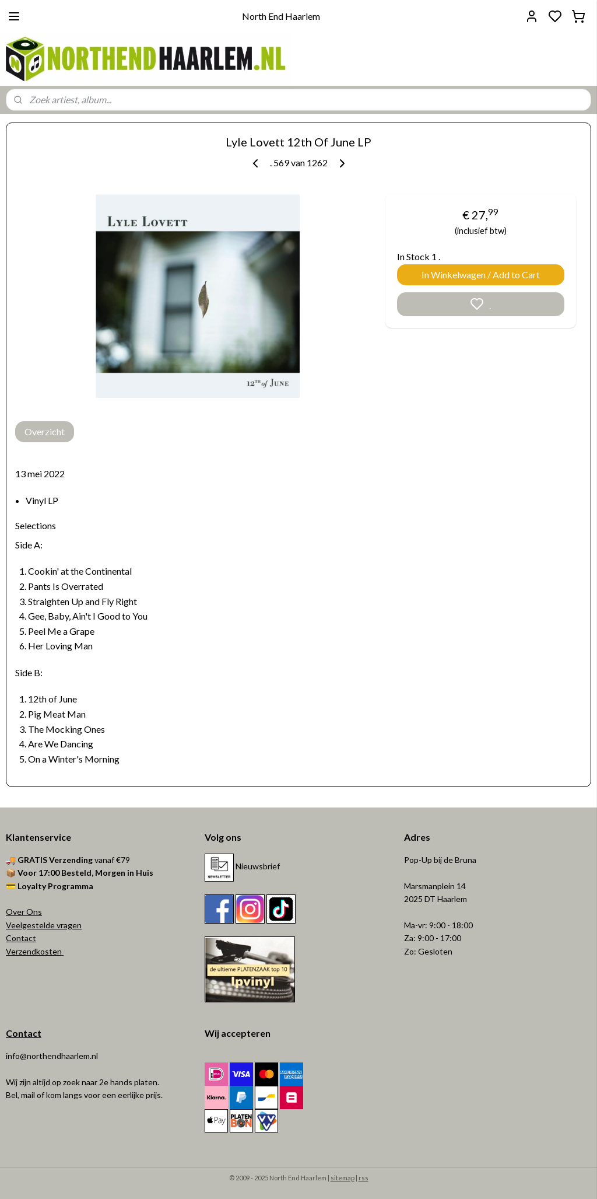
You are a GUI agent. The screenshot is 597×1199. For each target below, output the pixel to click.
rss (363, 1177)
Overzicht (44, 431)
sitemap (342, 1177)
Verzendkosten (35, 951)
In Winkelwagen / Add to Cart (481, 274)
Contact (21, 938)
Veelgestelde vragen (44, 925)
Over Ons (24, 912)
